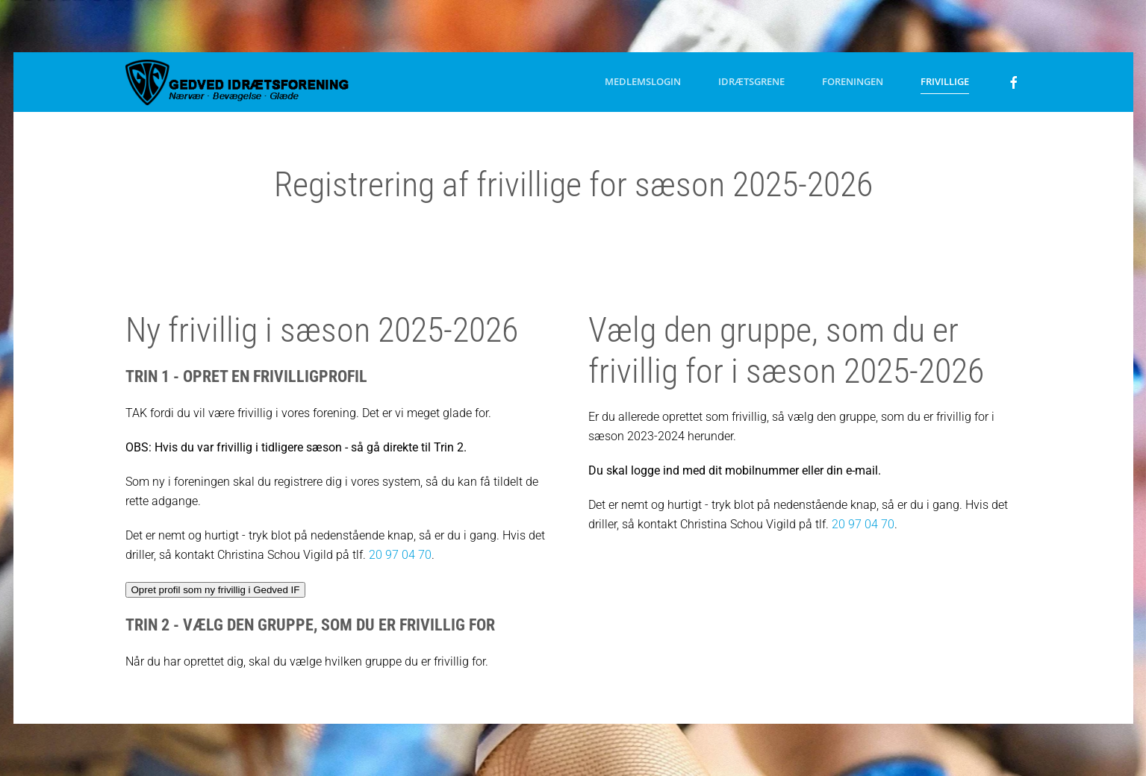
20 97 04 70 (400, 555)
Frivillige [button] (945, 81)
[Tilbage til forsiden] (237, 82)
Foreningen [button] (852, 81)
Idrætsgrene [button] (751, 81)
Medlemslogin (643, 81)
